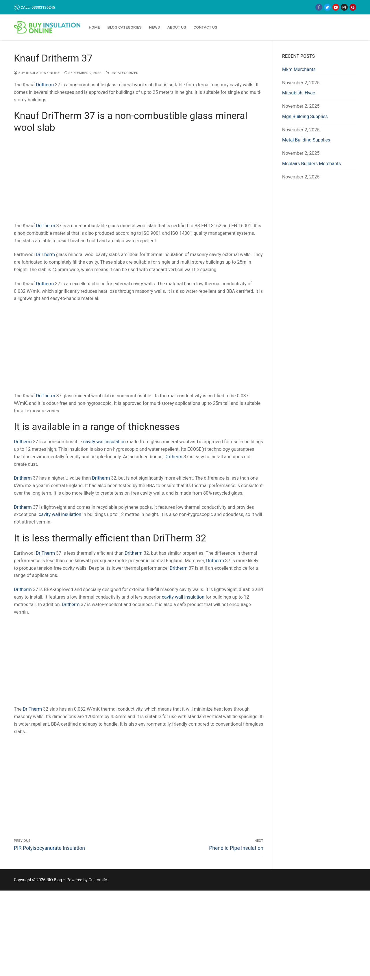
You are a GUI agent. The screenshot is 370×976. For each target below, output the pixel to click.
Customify (97, 880)
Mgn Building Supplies (305, 116)
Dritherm (45, 84)
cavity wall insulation (104, 441)
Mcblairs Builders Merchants (311, 163)
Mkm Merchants (299, 69)
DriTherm (45, 225)
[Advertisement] (138, 179)
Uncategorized (122, 73)
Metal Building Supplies (306, 140)
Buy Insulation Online (37, 73)
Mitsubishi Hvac (298, 93)
